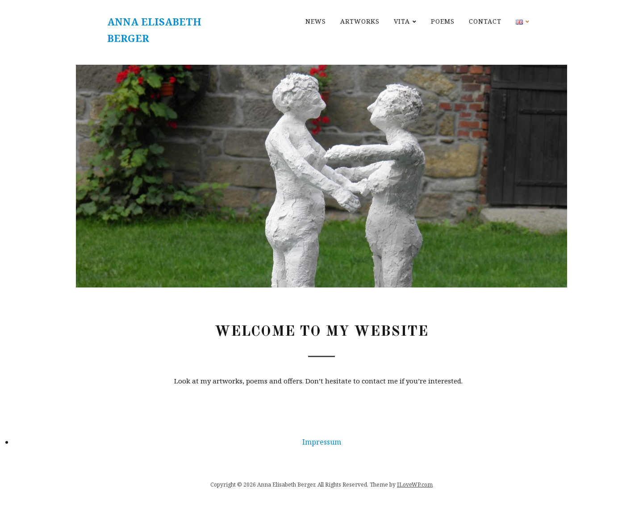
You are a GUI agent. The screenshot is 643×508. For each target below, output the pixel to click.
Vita (402, 21)
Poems (443, 21)
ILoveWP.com (415, 484)
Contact (485, 21)
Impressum (321, 442)
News (315, 21)
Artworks (360, 21)
